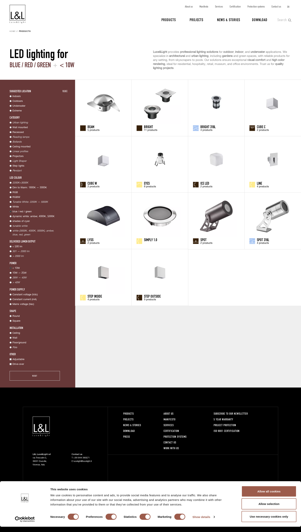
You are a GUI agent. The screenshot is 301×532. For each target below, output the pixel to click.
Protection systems (256, 6)
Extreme (17, 111)
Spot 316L (263, 240)
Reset (65, 91)
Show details (201, 522)
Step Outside (152, 296)
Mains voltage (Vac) (23, 304)
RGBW (16, 197)
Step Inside (95, 296)
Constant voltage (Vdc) (25, 294)
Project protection (225, 425)
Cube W (92, 183)
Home (13, 31)
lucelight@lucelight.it (83, 461)
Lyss (90, 240)
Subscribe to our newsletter (231, 413)
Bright (148, 127)
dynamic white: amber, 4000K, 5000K (33, 216)
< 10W (16, 268)
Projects (196, 20)
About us (189, 6)
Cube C (261, 127)
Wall (14, 338)
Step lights (18, 166)
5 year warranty (223, 419)
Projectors (18, 156)
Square (16, 321)
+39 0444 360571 (81, 458)
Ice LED (204, 183)
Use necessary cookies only (269, 521)
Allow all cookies (269, 496)
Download (259, 20)
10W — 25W (19, 273)
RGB (15, 192)
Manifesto (203, 6)
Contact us (276, 6)
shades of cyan (21, 221)
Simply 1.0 (150, 240)
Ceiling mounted (21, 146)
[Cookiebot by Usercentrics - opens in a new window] (25, 524)
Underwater (18, 106)
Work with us (171, 448)
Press (126, 436)
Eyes (147, 183)
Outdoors (17, 101)
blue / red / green (22, 211)
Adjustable (18, 359)
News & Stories (228, 20)
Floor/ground (19, 342)
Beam (91, 127)
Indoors (16, 96)
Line (259, 183)
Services (219, 6)
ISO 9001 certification (227, 430)
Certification (235, 6)
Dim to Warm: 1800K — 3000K (29, 187)
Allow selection (268, 509)
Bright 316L (208, 127)
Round (16, 316)
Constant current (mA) (24, 299)
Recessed (18, 132)
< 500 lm (17, 246)
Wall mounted (20, 127)
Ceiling (16, 333)
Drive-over (18, 364)
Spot (203, 240)
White (15, 207)
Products (168, 20)
